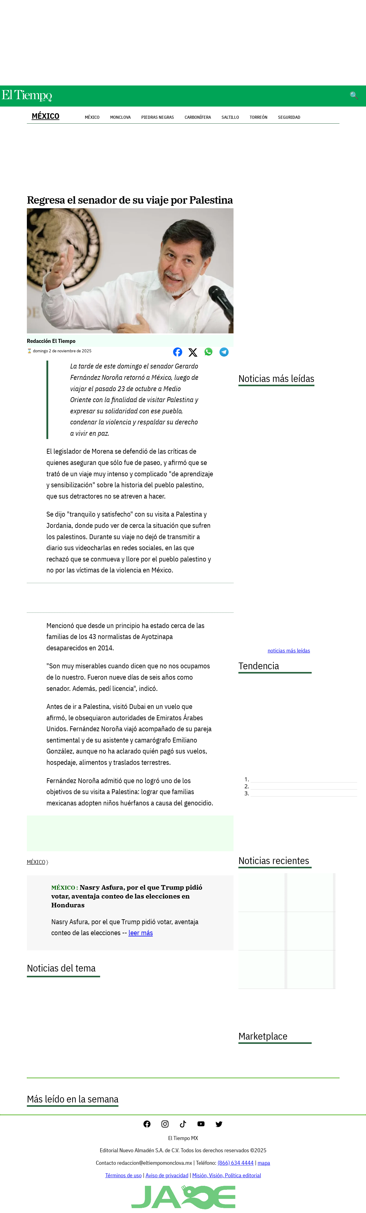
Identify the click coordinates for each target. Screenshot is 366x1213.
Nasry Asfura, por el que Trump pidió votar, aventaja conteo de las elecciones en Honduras (126, 896)
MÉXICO (46, 116)
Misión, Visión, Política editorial (226, 1175)
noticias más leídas (289, 650)
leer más (141, 932)
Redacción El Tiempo (51, 340)
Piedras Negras (157, 117)
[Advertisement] (183, 42)
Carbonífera (198, 117)
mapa (264, 1162)
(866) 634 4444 (236, 1162)
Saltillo (230, 117)
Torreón (258, 117)
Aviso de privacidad (167, 1175)
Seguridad (289, 117)
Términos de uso (123, 1175)
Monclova (120, 117)
